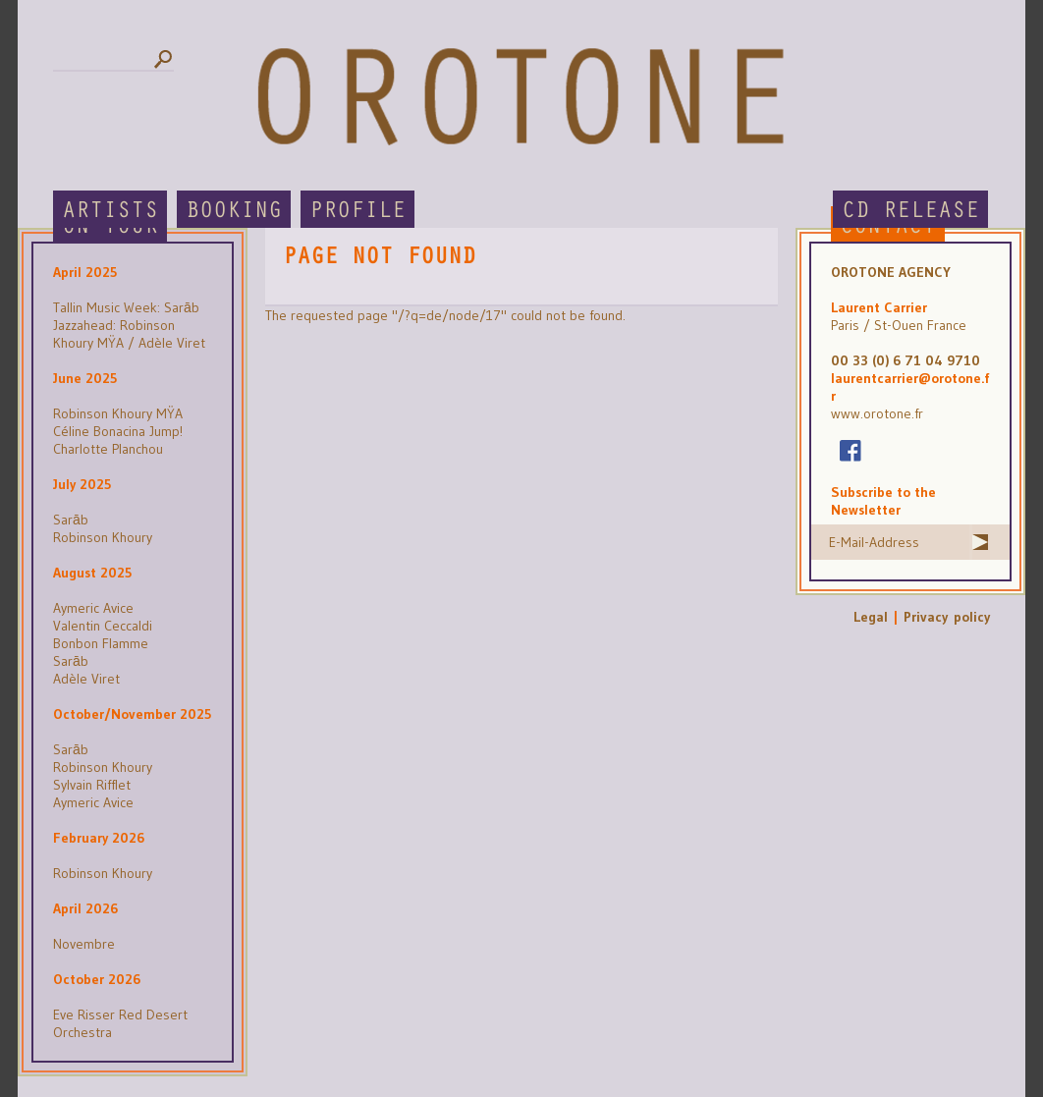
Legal (870, 617)
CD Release (910, 210)
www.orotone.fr (877, 413)
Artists (110, 210)
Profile (357, 210)
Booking (234, 210)
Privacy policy (947, 617)
